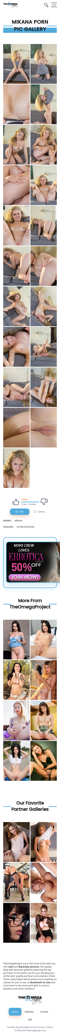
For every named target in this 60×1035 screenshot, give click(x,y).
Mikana (18, 520)
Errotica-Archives (25, 526)
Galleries (29, 1011)
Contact (44, 1011)
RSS (30, 1019)
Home (15, 1011)
